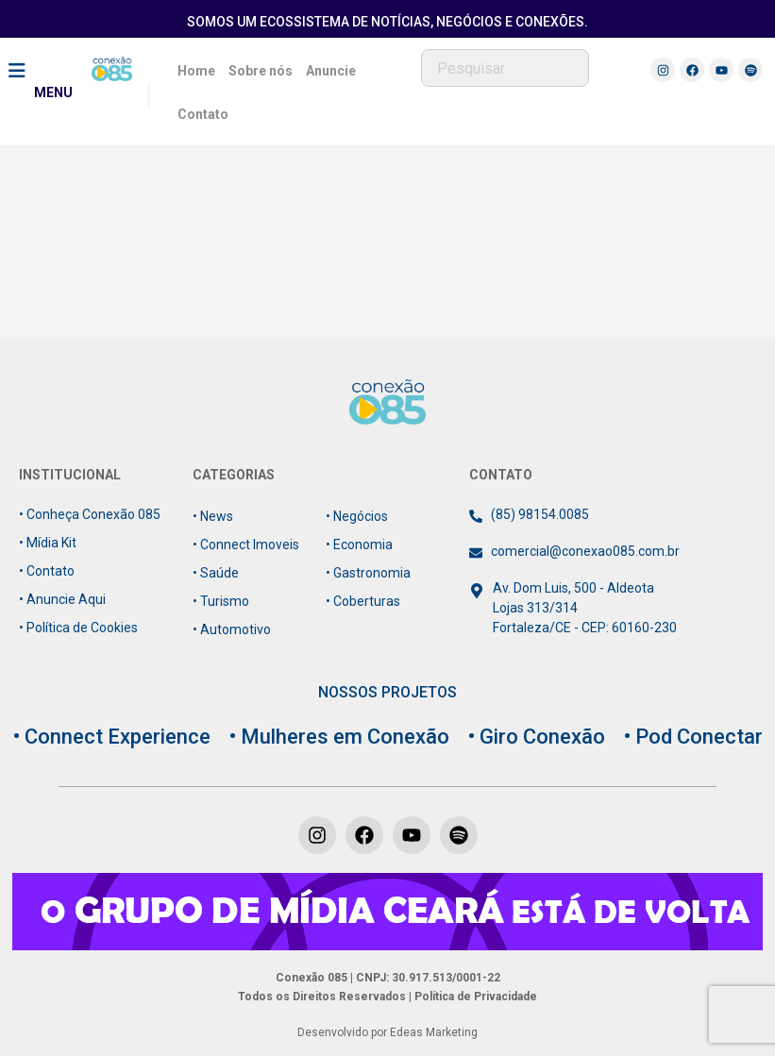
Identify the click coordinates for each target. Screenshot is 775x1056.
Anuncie (331, 70)
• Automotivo (232, 629)
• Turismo (221, 601)
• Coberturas (363, 601)
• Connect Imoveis (246, 544)
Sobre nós (260, 70)
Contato (202, 114)
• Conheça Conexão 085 (89, 514)
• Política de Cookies (78, 627)
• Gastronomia (368, 572)
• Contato (47, 570)
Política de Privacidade (474, 996)
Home (196, 70)
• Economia (359, 544)
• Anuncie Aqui (62, 599)
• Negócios (357, 516)
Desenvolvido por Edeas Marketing (387, 1032)
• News (213, 516)
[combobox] (505, 68)
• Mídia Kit (47, 542)
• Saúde (216, 572)
